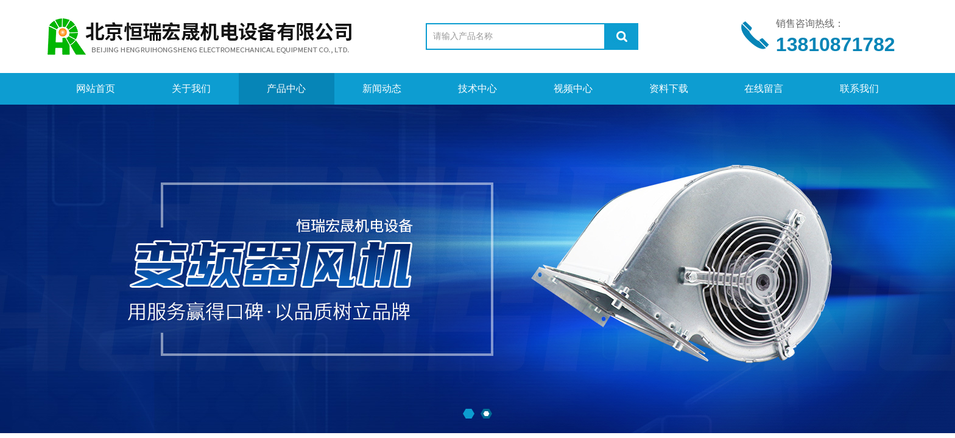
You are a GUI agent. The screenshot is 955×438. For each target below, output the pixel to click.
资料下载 (668, 88)
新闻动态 (381, 88)
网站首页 (95, 88)
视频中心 (573, 88)
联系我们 (859, 88)
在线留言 (763, 88)
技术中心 (477, 88)
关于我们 (191, 88)
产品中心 (286, 88)
